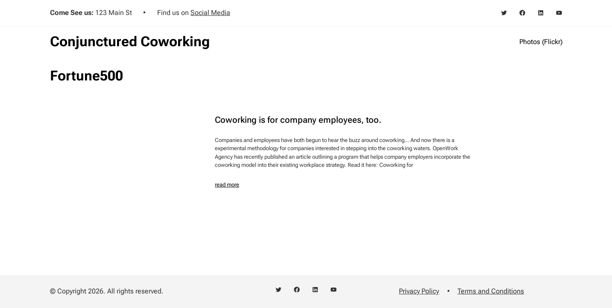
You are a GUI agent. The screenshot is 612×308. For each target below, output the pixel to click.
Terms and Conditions (490, 291)
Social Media (210, 13)
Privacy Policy (419, 291)
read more (227, 184)
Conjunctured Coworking (130, 41)
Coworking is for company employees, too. (298, 119)
